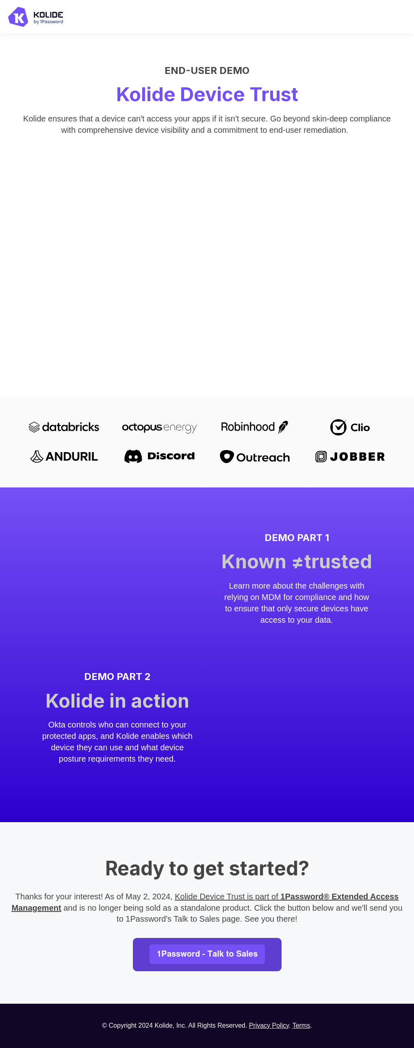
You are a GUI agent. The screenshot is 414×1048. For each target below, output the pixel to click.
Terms (301, 1025)
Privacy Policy (269, 1025)
